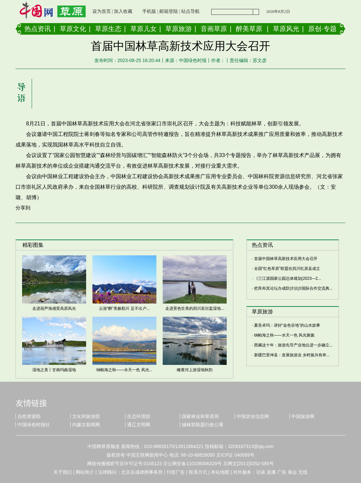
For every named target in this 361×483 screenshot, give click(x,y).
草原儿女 (143, 28)
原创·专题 (322, 28)
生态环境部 (138, 416)
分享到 (23, 207)
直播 (271, 472)
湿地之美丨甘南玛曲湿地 (54, 370)
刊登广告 (175, 472)
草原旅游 (178, 28)
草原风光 (286, 28)
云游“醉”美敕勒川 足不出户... (124, 308)
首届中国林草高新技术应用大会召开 (285, 258)
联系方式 (198, 472)
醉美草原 (249, 28)
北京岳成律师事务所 (142, 472)
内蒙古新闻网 (86, 424)
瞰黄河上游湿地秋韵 (195, 370)
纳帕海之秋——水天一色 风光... (124, 370)
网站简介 (85, 472)
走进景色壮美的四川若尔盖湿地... (194, 308)
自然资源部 (29, 416)
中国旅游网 (302, 416)
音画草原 (214, 28)
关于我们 (62, 472)
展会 (292, 472)
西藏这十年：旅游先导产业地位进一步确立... (293, 345)
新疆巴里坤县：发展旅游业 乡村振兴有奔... (292, 355)
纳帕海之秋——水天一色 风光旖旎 (284, 335)
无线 (303, 472)
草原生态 (108, 28)
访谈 (260, 472)
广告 (281, 472)
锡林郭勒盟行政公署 (202, 424)
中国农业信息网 (253, 416)
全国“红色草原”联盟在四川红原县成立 (287, 268)
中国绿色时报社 (33, 424)
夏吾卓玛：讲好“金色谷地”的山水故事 (287, 325)
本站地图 (220, 472)
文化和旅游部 (86, 416)
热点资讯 (37, 28)
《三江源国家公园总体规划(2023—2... (287, 278)
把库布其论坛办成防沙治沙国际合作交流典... (293, 288)
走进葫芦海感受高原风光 (54, 308)
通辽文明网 (138, 424)
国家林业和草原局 (200, 416)
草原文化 (73, 28)
